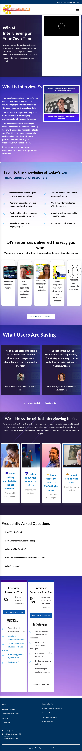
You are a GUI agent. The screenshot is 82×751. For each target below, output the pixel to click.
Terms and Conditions (49, 717)
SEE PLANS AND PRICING (41, 316)
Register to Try (14, 662)
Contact (76, 2)
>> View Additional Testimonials (41, 403)
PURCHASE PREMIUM (41, 615)
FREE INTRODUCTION (14, 612)
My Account (6, 723)
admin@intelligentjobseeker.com (15, 731)
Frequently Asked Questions (52, 708)
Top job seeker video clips (71, 478)
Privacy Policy (46, 713)
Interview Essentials (8, 709)
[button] (41, 682)
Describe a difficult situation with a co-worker (13, 646)
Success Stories (47, 704)
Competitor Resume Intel (10, 713)
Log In (69, 2)
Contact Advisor (47, 721)
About (4, 704)
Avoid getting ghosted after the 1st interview (10, 481)
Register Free (61, 2)
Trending (5, 718)
